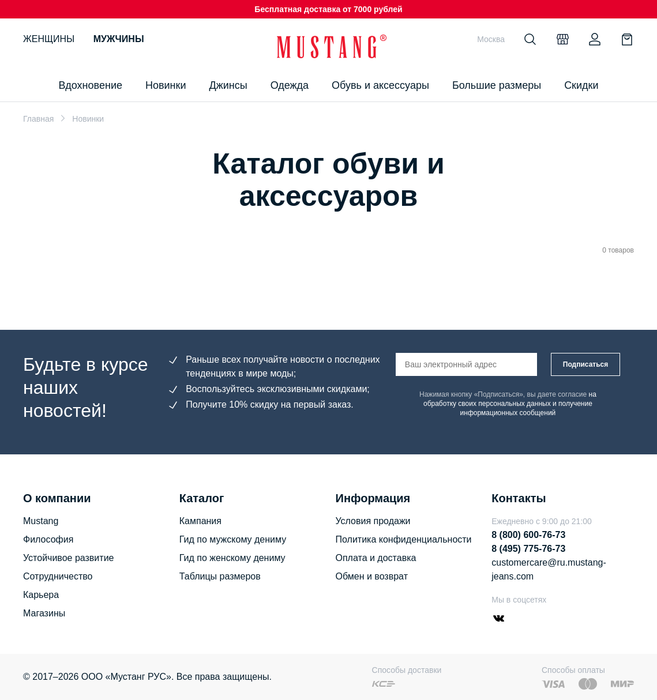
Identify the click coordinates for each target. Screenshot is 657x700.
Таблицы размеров (220, 576)
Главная (38, 118)
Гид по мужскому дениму (232, 539)
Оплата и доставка (376, 558)
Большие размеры (496, 85)
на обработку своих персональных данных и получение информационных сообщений (509, 403)
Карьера (41, 595)
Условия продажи (373, 521)
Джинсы (228, 85)
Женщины (48, 39)
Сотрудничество (58, 576)
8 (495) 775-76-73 (528, 549)
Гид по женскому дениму (232, 558)
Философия (48, 539)
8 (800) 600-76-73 (528, 535)
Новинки (165, 85)
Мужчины (118, 39)
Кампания (200, 521)
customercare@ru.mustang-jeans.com (548, 569)
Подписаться (585, 364)
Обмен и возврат (372, 576)
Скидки (581, 85)
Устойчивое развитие (68, 558)
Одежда (290, 85)
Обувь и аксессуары (380, 85)
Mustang (40, 521)
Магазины (44, 613)
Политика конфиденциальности (404, 539)
